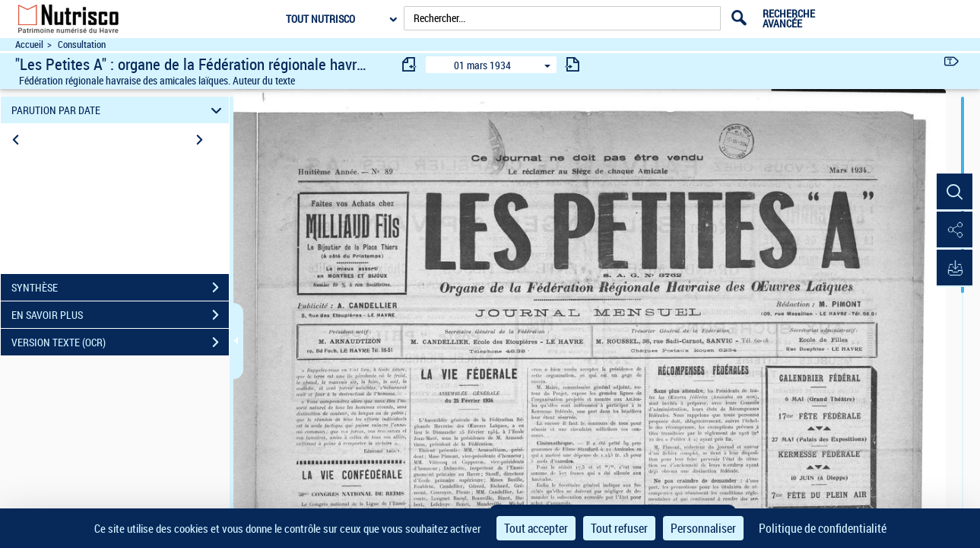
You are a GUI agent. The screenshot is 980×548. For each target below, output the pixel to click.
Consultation (82, 44)
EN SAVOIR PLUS (120, 315)
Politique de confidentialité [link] (822, 528)
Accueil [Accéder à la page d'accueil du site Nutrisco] (29, 44)
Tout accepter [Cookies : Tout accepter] (536, 528)
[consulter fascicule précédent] (410, 64)
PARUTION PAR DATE (119, 110)
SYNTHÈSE (120, 287)
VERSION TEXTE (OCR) (120, 342)
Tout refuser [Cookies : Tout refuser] (619, 528)
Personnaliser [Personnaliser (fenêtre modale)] (703, 528)
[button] (953, 192)
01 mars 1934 (482, 65)
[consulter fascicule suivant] (572, 64)
